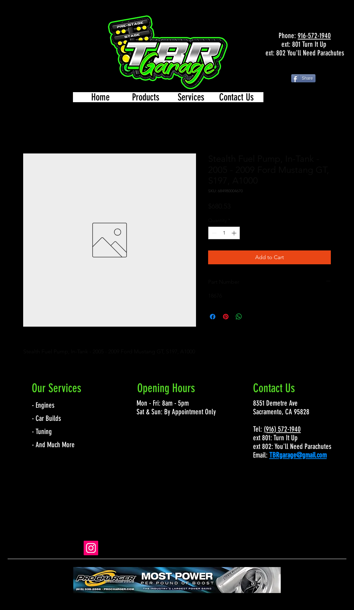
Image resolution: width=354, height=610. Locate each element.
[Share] (303, 78)
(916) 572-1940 (282, 429)
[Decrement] (213, 233)
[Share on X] (252, 316)
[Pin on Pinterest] (226, 316)
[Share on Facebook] (212, 316)
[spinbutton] (224, 233)
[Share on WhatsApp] (239, 316)
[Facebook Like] (304, 67)
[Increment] (234, 233)
